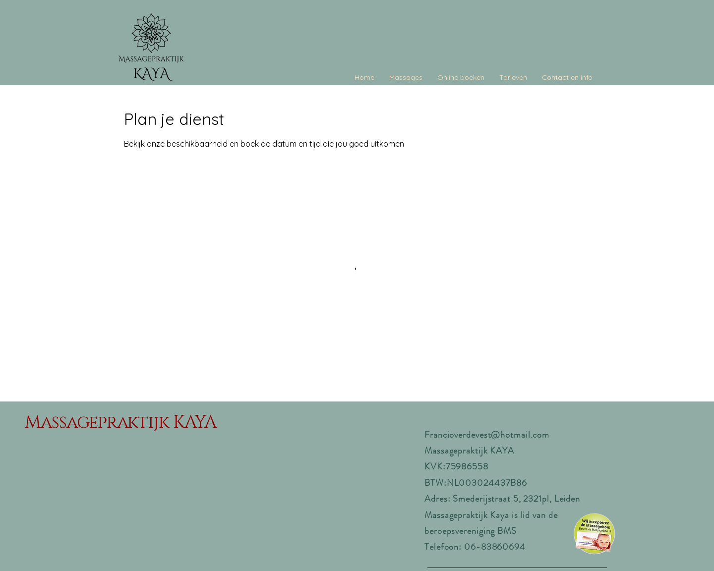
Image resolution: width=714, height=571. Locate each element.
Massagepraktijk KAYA (120, 422)
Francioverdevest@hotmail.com (486, 434)
